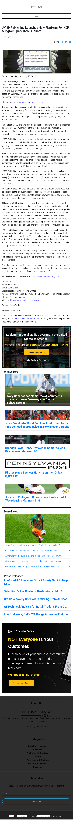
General (37, 756)
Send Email (13, 287)
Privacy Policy (22, 816)
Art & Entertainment (37, 746)
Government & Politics (38, 760)
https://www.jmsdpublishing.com (28, 102)
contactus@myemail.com (36, 726)
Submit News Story (37, 352)
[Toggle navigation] (36, 16)
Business (37, 749)
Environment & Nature (37, 753)
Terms (11, 816)
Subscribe (36, 801)
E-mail (5, 793)
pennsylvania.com (43, 816)
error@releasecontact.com (27, 318)
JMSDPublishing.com (29, 265)
